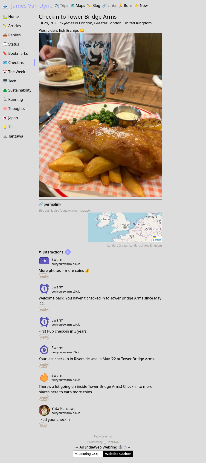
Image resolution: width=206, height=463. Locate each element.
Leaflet (157, 238)
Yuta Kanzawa (63, 408)
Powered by (95, 442)
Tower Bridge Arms (92, 16)
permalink (50, 204)
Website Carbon (118, 454)
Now (141, 5)
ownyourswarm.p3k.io (66, 264)
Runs (125, 5)
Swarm (58, 259)
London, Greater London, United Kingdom (115, 23)
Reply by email (103, 436)
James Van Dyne (27, 5)
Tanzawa (111, 442)
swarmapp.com (82, 211)
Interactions (57, 252)
